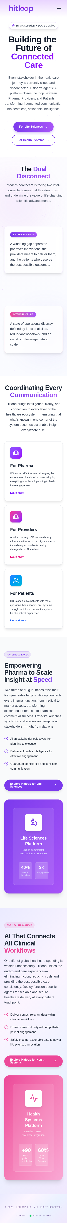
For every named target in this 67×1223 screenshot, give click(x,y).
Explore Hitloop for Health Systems (33, 1061)
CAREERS (21, 1216)
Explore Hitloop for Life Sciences (33, 785)
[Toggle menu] (59, 8)
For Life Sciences (33, 127)
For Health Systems (33, 140)
